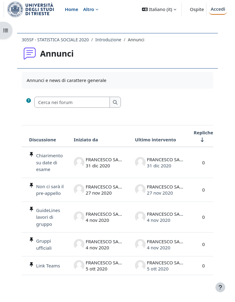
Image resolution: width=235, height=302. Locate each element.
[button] (159, 9)
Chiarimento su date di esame (49, 162)
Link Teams (48, 266)
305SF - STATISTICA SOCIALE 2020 (55, 40)
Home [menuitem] (71, 9)
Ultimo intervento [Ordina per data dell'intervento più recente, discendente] (155, 139)
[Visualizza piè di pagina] (220, 287)
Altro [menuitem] (88, 9)
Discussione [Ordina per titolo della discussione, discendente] (42, 139)
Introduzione (108, 40)
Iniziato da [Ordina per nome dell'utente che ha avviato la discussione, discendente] (86, 139)
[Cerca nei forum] (72, 102)
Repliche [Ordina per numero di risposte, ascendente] (203, 132)
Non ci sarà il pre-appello (50, 189)
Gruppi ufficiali (44, 244)
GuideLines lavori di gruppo (48, 217)
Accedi (218, 9)
